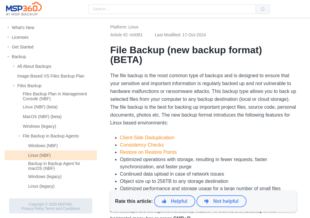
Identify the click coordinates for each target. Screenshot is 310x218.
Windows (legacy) (39, 126)
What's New (23, 27)
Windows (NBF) (43, 145)
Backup (19, 56)
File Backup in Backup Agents (51, 136)
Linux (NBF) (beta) (40, 106)
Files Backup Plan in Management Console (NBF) (55, 96)
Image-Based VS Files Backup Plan (50, 76)
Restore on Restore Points (148, 152)
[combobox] (172, 9)
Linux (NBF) (39, 155)
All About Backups (34, 66)
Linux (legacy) (41, 186)
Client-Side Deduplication (147, 137)
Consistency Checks (142, 144)
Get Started (23, 47)
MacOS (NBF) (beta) (42, 116)
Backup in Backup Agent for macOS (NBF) (54, 166)
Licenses (20, 37)
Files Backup (29, 85)
